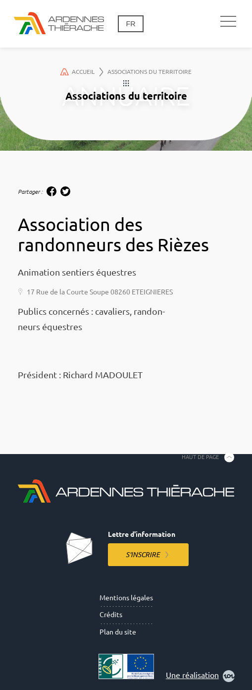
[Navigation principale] (228, 22)
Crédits (111, 615)
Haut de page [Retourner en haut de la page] (200, 457)
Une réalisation (200, 676)
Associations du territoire (149, 71)
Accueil (81, 71)
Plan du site (118, 632)
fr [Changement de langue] (130, 24)
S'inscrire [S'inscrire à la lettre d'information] (143, 555)
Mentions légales (126, 598)
